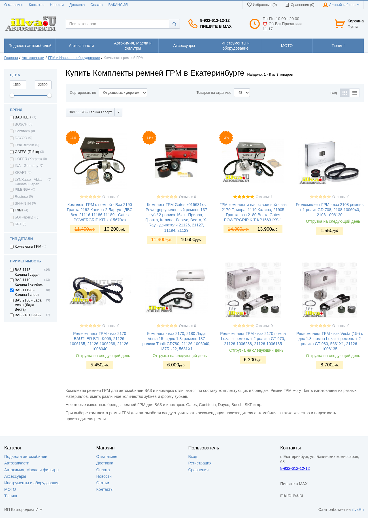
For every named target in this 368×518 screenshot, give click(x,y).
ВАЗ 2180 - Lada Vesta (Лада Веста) (28, 305)
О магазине (13, 5)
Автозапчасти (33, 58)
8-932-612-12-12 (215, 20)
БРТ (18, 224)
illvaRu (358, 509)
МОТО (10, 489)
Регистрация (200, 463)
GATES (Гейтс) (27, 152)
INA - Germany (26, 166)
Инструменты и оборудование (31, 483)
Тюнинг (11, 496)
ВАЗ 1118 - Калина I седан (27, 272)
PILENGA (22, 190)
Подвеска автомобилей (25, 456)
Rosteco (21, 197)
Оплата (96, 5)
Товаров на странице (213, 93)
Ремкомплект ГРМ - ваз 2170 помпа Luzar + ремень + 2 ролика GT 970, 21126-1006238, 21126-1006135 (253, 338)
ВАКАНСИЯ (118, 5)
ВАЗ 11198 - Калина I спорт (27, 292)
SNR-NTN (23, 203)
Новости (57, 5)
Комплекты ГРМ (28, 247)
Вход (192, 456)
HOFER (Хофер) (28, 159)
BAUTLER (23, 117)
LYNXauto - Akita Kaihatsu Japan (28, 182)
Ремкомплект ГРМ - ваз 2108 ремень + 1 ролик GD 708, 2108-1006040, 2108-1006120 (329, 209)
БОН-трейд (24, 217)
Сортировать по (83, 93)
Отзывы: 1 (264, 197)
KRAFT (20, 173)
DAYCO (21, 138)
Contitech (22, 131)
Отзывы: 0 (110, 197)
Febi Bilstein (24, 145)
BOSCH (21, 124)
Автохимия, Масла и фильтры (31, 470)
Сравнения (198, 470)
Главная (11, 58)
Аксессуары (15, 476)
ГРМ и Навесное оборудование (74, 58)
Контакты (36, 5)
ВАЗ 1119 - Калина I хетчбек (28, 282)
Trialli (19, 210)
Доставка (77, 5)
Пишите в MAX (216, 26)
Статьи (102, 483)
